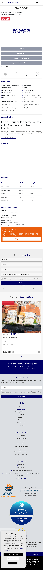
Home (21, 406)
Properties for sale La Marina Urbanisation (21, 367)
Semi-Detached (21, 446)
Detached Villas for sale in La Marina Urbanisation (22, 363)
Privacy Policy (5, 392)
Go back (5, 66)
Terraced (21, 435)
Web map (35, 554)
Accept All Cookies (13, 554)
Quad (21, 441)
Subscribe (21, 396)
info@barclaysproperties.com (21, 470)
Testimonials (21, 422)
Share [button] (21, 48)
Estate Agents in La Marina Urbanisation (21, 365)
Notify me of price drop (21, 58)
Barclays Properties (13, 2)
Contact (21, 420)
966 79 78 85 (21, 465)
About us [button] (20, 417)
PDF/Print (21, 53)
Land (21, 449)
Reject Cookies (12, 563)
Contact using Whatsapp (21, 63)
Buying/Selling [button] (21, 412)
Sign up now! (21, 239)
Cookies (29, 554)
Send (21, 283)
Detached (21, 444)
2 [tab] (21, 356)
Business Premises (21, 452)
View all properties (21, 454)
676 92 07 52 (21, 468)
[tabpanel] (21, 327)
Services (21, 414)
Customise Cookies (12, 558)
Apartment (21, 438)
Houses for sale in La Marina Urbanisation (21, 369)
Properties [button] (20, 409)
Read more (8, 137)
